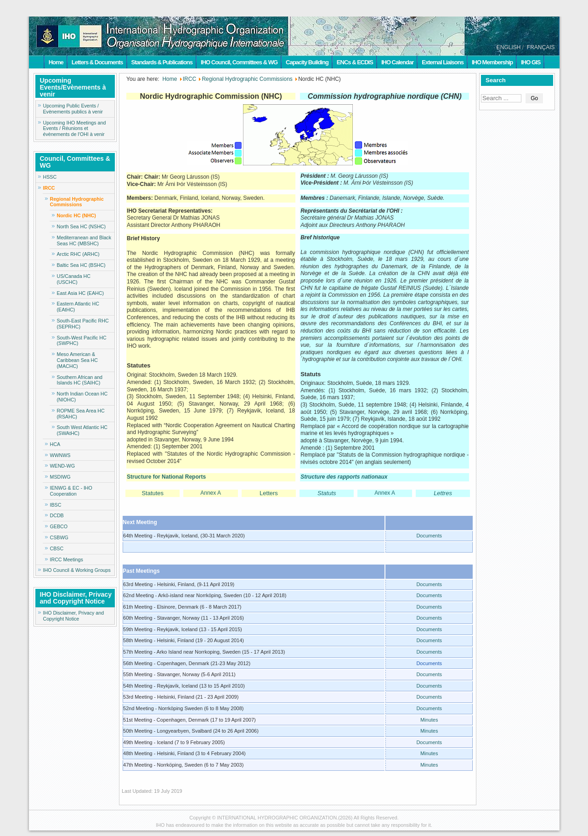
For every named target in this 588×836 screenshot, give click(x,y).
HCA (55, 444)
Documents (429, 535)
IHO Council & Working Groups (77, 570)
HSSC (50, 177)
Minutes (429, 720)
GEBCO (59, 526)
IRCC (49, 188)
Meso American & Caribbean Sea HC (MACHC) (77, 360)
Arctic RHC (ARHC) (78, 254)
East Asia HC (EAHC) (80, 293)
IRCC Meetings (66, 559)
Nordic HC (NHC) (76, 215)
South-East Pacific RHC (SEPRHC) (83, 323)
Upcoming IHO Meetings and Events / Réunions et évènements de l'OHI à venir (74, 128)
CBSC (57, 548)
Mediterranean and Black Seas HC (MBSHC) (84, 240)
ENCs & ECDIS (355, 62)
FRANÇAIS (541, 47)
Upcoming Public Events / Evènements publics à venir (73, 108)
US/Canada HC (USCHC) (73, 279)
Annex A (210, 493)
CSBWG (59, 537)
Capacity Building (307, 62)
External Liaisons (443, 62)
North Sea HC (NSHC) (81, 226)
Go (534, 98)
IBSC (56, 505)
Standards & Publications (161, 62)
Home (56, 62)
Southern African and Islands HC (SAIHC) (80, 380)
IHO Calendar (397, 62)
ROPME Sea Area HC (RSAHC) (81, 413)
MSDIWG (60, 477)
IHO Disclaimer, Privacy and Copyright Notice (73, 615)
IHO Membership (492, 62)
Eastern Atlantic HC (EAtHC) (78, 306)
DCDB (57, 515)
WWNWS (60, 455)
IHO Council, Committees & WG (239, 62)
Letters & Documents (97, 62)
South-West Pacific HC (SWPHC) (82, 340)
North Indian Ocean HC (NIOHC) (82, 396)
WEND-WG (62, 466)
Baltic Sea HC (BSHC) (81, 265)
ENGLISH (509, 47)
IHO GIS (530, 62)
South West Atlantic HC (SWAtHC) (82, 430)
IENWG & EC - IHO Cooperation (71, 491)
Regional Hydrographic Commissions (77, 202)
